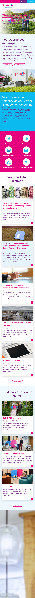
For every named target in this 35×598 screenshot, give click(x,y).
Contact (23, 1)
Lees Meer (7, 28)
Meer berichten (17, 381)
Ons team (7, 64)
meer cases (17, 505)
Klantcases (20, 64)
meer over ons (7, 126)
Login (31, 1)
